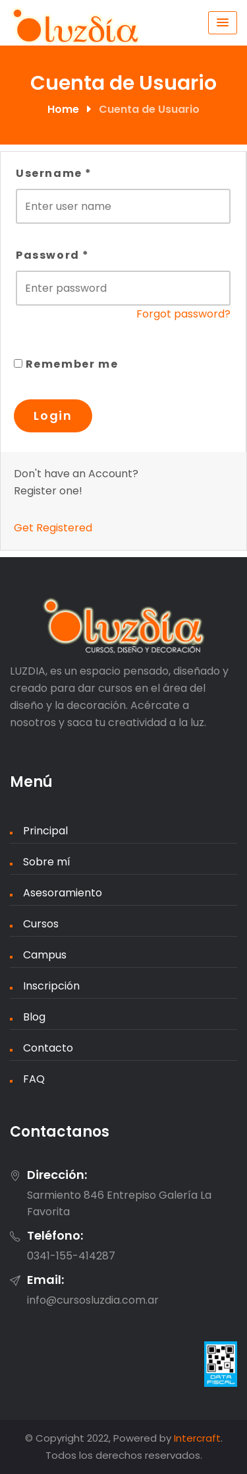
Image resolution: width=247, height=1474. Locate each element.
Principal (45, 830)
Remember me (66, 364)
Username (54, 173)
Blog (34, 1016)
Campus (45, 954)
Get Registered (53, 527)
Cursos (41, 923)
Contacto (48, 1047)
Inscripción (51, 985)
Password (53, 255)
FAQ (34, 1079)
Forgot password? (183, 313)
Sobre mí (46, 861)
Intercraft (197, 1438)
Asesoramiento (62, 892)
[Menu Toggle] (222, 22)
